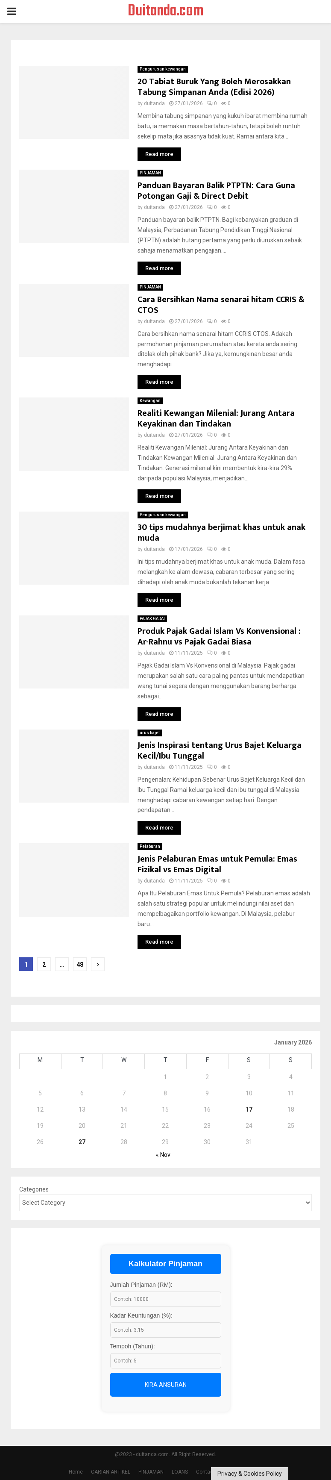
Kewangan (150, 400)
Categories (34, 1189)
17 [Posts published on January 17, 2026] (249, 1109)
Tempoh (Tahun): (132, 1346)
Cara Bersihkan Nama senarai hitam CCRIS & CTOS (221, 305)
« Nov (163, 1154)
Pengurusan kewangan (163, 69)
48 (79, 964)
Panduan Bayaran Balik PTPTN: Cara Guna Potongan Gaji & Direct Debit (216, 190)
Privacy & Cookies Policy (249, 1473)
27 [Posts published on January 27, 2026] (82, 1142)
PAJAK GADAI (152, 618)
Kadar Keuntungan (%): (141, 1315)
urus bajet (150, 732)
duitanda (154, 103)
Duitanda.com (166, 11)
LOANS (180, 1472)
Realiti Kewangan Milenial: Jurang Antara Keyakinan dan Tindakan (216, 418)
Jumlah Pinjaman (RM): (141, 1284)
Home (76, 1472)
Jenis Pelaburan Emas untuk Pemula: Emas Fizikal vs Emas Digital (217, 864)
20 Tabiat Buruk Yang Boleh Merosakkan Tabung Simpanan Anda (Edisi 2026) (214, 87)
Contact (205, 1472)
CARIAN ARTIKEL (110, 1472)
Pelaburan (150, 846)
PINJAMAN (150, 173)
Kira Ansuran (166, 1384)
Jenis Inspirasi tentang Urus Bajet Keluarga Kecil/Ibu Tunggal (220, 750)
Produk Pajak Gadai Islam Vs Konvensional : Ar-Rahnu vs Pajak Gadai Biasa (219, 636)
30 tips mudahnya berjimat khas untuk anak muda (221, 532)
